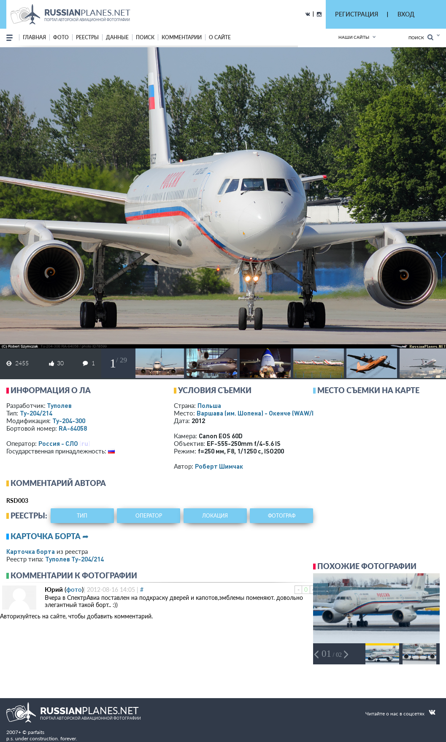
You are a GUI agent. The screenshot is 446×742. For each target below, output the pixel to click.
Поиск (420, 37)
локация (215, 516)
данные (117, 37)
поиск (145, 37)
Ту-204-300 (68, 420)
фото (61, 37)
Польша (209, 405)
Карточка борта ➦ (50, 536)
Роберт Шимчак (219, 466)
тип (82, 516)
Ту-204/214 (36, 413)
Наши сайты (353, 37)
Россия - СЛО (58, 443)
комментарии (182, 37)
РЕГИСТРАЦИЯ (356, 14)
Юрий (54, 589)
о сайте (220, 37)
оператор (148, 516)
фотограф (281, 516)
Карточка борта (30, 551)
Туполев (59, 405)
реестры (87, 37)
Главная (34, 37)
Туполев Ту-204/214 (74, 559)
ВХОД (405, 14)
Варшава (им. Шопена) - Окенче (264, 413)
